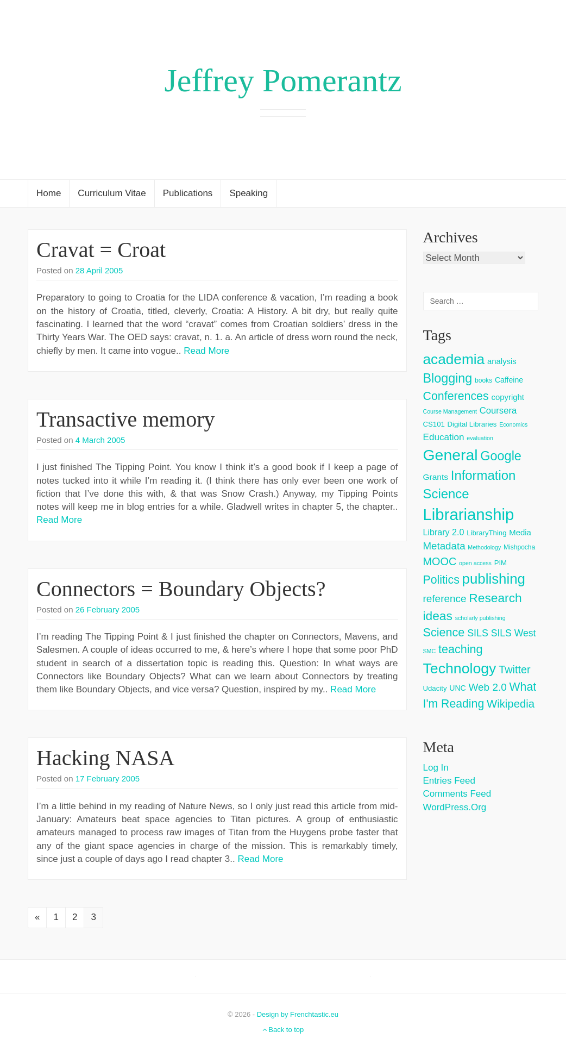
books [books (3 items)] (483, 380)
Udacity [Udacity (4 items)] (435, 688)
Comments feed (457, 794)
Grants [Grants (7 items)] (436, 476)
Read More (206, 351)
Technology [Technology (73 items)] (459, 668)
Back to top (283, 1029)
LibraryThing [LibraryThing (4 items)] (486, 533)
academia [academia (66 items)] (454, 359)
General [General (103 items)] (450, 455)
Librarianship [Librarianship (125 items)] (468, 514)
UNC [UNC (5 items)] (457, 688)
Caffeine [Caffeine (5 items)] (509, 380)
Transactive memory (125, 419)
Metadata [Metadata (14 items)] (444, 546)
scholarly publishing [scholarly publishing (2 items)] (480, 618)
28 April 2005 (99, 270)
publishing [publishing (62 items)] (493, 578)
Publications (188, 193)
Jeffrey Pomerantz (282, 80)
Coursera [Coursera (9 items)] (498, 410)
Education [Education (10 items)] (443, 437)
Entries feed (449, 780)
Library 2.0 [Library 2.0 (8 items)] (443, 532)
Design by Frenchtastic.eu (297, 1014)
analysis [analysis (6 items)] (502, 361)
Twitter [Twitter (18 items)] (515, 670)
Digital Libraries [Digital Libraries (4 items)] (472, 424)
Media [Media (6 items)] (520, 532)
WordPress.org (455, 807)
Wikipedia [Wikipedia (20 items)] (510, 704)
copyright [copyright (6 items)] (507, 397)
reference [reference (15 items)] (445, 598)
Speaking (248, 193)
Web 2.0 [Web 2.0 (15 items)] (488, 687)
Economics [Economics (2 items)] (513, 424)
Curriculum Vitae (112, 193)
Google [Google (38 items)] (500, 456)
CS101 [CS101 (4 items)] (434, 424)
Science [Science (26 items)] (444, 632)
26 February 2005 (108, 609)
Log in (436, 767)
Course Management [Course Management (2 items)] (450, 411)
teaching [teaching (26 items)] (460, 649)
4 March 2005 (100, 440)
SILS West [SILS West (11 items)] (513, 633)
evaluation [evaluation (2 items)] (480, 438)
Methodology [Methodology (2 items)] (484, 547)
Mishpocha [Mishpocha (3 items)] (519, 547)
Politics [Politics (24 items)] (441, 579)
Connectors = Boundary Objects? (180, 589)
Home (48, 193)
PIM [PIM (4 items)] (500, 563)
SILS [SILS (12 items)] (477, 633)
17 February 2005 (108, 778)
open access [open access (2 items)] (475, 563)
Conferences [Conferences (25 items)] (456, 396)
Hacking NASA (105, 758)
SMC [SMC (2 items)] (429, 651)
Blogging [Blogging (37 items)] (448, 378)
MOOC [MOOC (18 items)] (440, 561)
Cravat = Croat (101, 249)
